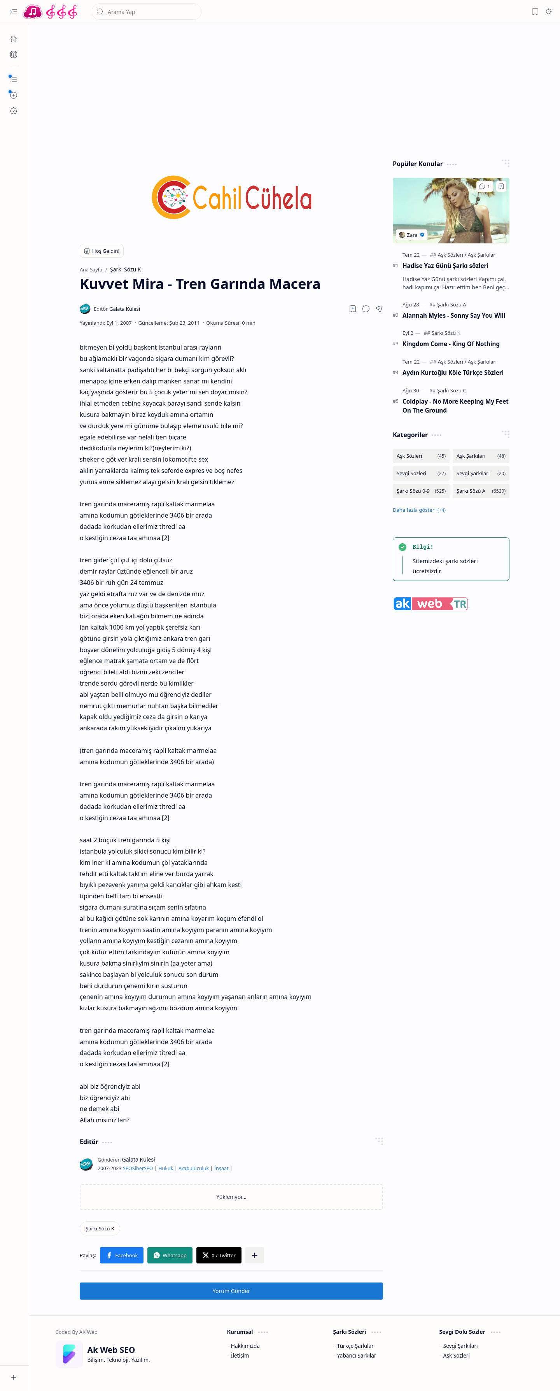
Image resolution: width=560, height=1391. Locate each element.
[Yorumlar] (484, 186)
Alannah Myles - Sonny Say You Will (453, 315)
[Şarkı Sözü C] (451, 390)
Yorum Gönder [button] (231, 1291)
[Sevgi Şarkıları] (481, 473)
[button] (13, 11)
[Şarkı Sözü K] (100, 1228)
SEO (127, 1168)
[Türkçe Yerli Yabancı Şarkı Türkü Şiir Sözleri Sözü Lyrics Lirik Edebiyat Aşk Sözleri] (50, 11)
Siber (138, 1168)
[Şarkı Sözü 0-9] (421, 491)
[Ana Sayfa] (13, 39)
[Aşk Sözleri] (452, 254)
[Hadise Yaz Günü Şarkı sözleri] (451, 210)
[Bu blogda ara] (146, 11)
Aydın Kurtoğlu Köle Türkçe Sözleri (453, 372)
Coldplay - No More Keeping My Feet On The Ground (455, 405)
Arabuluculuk (193, 1168)
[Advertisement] (295, 89)
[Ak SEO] (13, 54)
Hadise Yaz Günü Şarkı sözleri (445, 265)
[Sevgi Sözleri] (421, 473)
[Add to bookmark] (501, 186)
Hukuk (165, 1168)
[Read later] (353, 309)
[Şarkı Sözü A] (451, 304)
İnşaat (221, 1168)
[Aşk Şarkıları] (482, 254)
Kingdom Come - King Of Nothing (451, 344)
